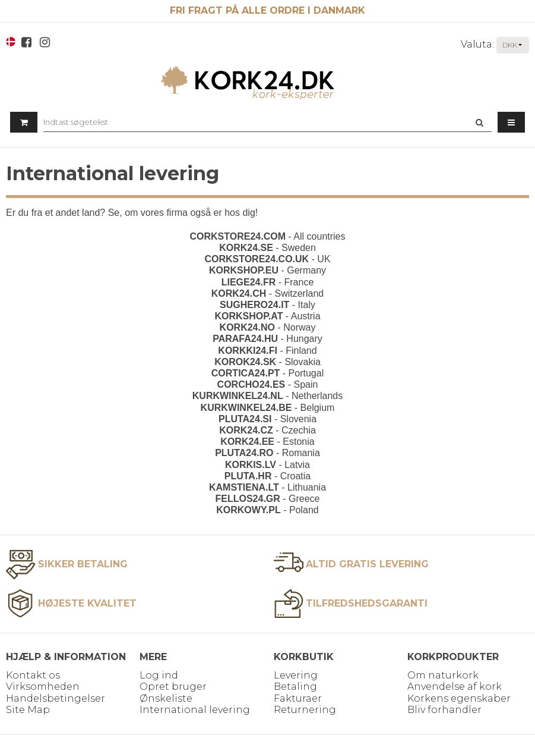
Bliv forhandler (444, 709)
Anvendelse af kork (454, 686)
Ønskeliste (166, 698)
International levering (195, 709)
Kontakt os (33, 675)
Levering (296, 675)
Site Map (28, 709)
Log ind (159, 675)
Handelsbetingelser (55, 698)
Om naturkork (443, 675)
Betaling (295, 686)
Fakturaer (298, 698)
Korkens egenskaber (459, 698)
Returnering (305, 709)
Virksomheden (43, 686)
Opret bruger (173, 686)
